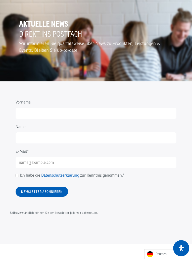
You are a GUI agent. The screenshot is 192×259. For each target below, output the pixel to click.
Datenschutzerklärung (60, 175)
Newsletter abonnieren (42, 191)
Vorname (23, 102)
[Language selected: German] (163, 254)
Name (21, 127)
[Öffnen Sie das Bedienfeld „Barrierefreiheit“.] (181, 248)
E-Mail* (22, 151)
